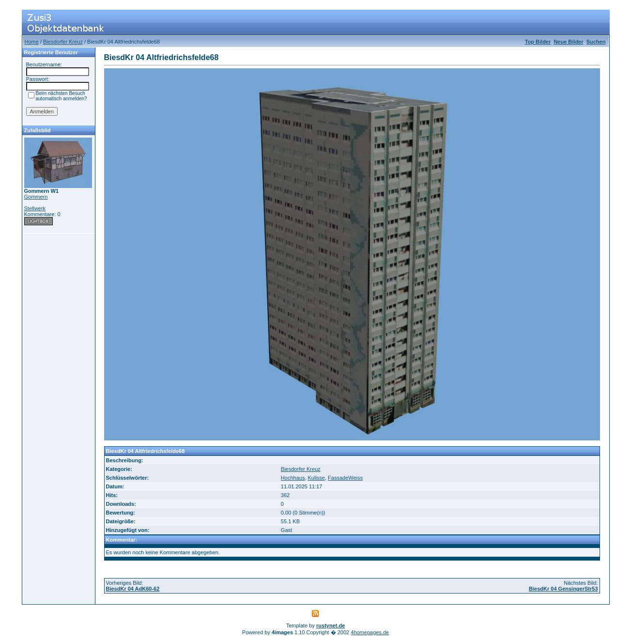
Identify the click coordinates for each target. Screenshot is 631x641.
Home (32, 42)
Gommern (36, 197)
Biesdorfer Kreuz (63, 42)
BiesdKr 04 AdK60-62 (133, 589)
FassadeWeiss (345, 478)
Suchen (596, 42)
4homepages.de (370, 632)
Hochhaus (293, 478)
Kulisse (316, 478)
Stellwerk (35, 208)
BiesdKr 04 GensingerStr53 (563, 589)
